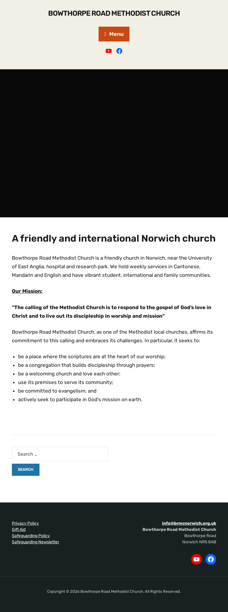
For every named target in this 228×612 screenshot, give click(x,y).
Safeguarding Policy (31, 535)
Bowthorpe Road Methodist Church (114, 13)
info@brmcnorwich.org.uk (189, 523)
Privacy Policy (25, 523)
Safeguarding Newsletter (35, 541)
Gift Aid (19, 529)
